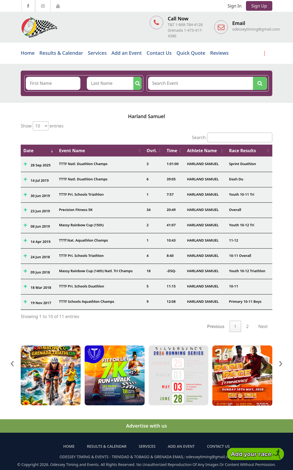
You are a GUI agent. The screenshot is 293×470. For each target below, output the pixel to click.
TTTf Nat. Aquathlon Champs (83, 240)
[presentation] (12, 362)
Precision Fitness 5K (75, 209)
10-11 (233, 286)
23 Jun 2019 (40, 211)
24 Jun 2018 (40, 256)
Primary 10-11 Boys (245, 301)
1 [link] (235, 326)
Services (97, 53)
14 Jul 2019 (40, 180)
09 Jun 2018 (40, 272)
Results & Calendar (61, 53)
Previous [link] (215, 326)
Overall (235, 209)
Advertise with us (146, 425)
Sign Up (259, 6)
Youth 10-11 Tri (241, 194)
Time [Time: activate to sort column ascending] (172, 151)
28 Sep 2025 (41, 165)
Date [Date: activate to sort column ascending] (28, 151)
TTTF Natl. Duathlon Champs (83, 163)
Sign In (235, 6)
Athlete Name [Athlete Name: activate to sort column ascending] (202, 151)
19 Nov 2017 (41, 302)
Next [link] (263, 326)
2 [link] (247, 326)
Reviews (219, 53)
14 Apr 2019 (41, 241)
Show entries (42, 125)
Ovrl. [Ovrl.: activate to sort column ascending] (151, 151)
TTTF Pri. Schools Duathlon (81, 286)
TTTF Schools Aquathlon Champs (86, 301)
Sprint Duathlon (242, 163)
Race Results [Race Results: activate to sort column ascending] (242, 151)
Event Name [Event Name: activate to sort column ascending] (72, 151)
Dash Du (236, 179)
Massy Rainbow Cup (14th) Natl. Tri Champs (96, 270)
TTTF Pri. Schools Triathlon (81, 194)
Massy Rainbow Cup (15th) (81, 225)
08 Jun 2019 (40, 226)
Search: (232, 137)
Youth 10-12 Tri (241, 225)
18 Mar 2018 (41, 287)
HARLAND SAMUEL (203, 163)
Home (28, 53)
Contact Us (158, 53)
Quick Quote (190, 53)
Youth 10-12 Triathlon (247, 270)
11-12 (233, 240)
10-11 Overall (240, 255)
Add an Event (126, 53)
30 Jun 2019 (40, 195)
